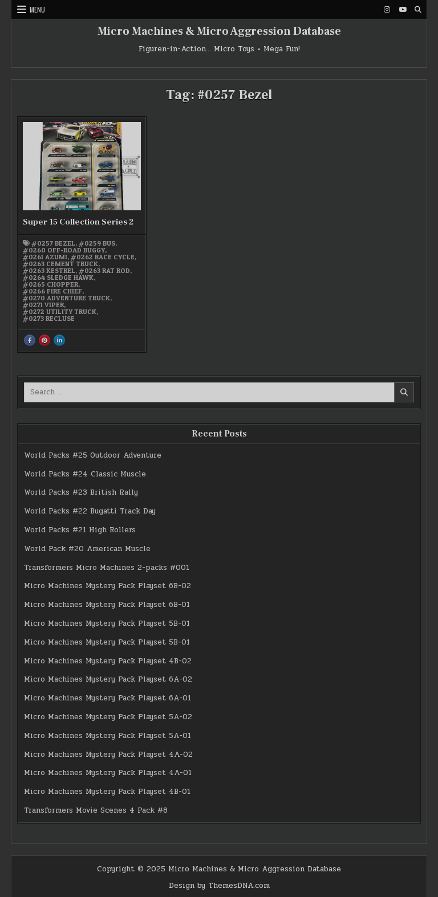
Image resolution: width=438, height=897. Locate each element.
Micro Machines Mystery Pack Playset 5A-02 (108, 717)
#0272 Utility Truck (59, 311)
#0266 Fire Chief (52, 291)
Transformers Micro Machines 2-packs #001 (106, 567)
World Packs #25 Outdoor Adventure (92, 455)
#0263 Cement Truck (60, 263)
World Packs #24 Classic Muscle (85, 474)
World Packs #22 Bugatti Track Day (90, 511)
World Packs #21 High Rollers (80, 530)
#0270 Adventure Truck (66, 298)
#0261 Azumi (45, 257)
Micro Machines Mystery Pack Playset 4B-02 (108, 661)
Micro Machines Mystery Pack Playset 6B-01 (107, 604)
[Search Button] (418, 9)
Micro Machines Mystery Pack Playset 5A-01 (107, 735)
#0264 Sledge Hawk (58, 277)
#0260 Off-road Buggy (64, 250)
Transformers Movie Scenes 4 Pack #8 (96, 810)
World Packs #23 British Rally (81, 492)
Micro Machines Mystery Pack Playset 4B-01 (107, 791)
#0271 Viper (43, 304)
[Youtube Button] (402, 9)
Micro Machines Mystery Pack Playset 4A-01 (108, 772)
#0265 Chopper (50, 284)
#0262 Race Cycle (103, 257)
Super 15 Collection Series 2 (78, 222)
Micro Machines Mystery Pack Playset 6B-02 (107, 586)
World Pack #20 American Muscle (87, 548)
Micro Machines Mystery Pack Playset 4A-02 (108, 754)
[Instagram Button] (387, 9)
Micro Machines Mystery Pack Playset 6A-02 (108, 679)
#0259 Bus (97, 243)
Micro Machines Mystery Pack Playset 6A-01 (107, 698)
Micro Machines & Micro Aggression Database (219, 31)
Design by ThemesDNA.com (219, 885)
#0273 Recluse (49, 318)
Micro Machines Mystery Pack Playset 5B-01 (107, 623)
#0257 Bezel (53, 243)
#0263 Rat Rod (104, 270)
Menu (37, 9)
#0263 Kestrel (49, 270)
